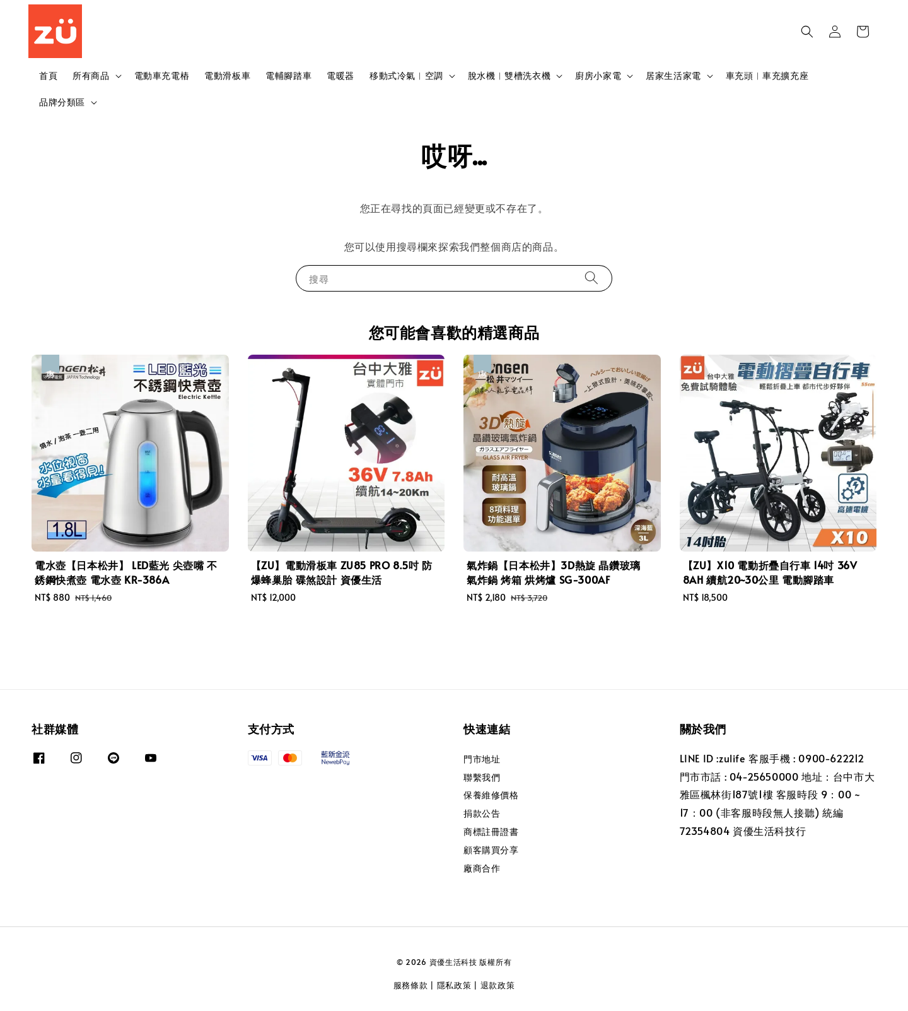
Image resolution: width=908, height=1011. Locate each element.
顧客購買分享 (491, 850)
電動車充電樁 (162, 75)
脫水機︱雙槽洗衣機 (509, 75)
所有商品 (91, 75)
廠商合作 (481, 868)
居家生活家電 (673, 75)
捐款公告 (481, 813)
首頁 (48, 75)
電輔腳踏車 (288, 75)
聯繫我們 (481, 777)
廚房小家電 (598, 75)
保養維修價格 (491, 795)
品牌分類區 (62, 102)
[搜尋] (591, 278)
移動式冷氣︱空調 (406, 75)
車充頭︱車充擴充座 (767, 75)
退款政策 (497, 985)
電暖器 (340, 75)
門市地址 (481, 759)
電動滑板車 (227, 75)
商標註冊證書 (491, 831)
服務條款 (410, 985)
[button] (807, 31)
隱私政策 (454, 985)
